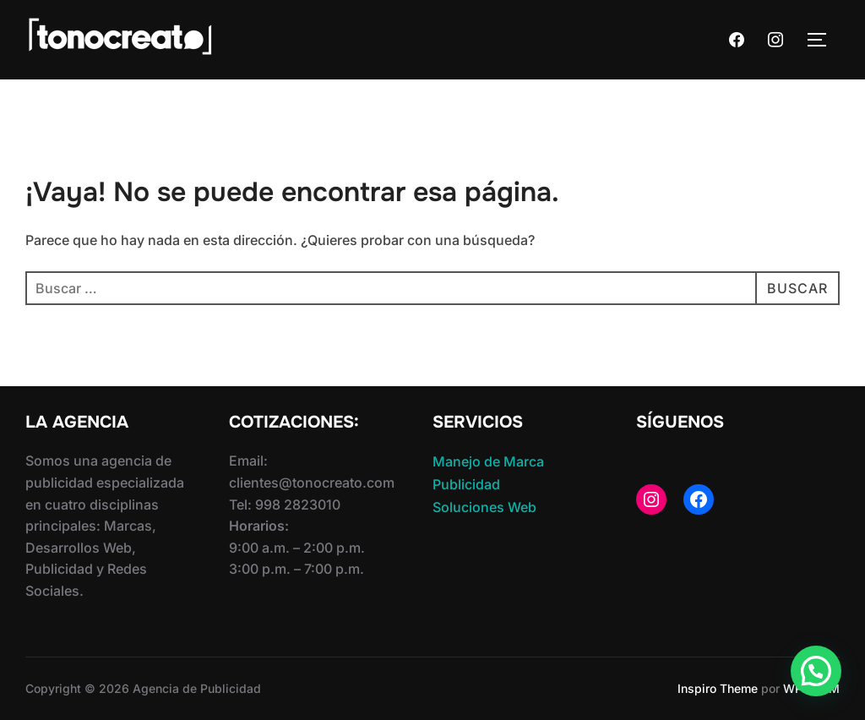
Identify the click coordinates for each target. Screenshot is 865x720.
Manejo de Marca (488, 461)
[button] (816, 671)
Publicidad (466, 484)
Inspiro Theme (717, 688)
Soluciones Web (484, 507)
